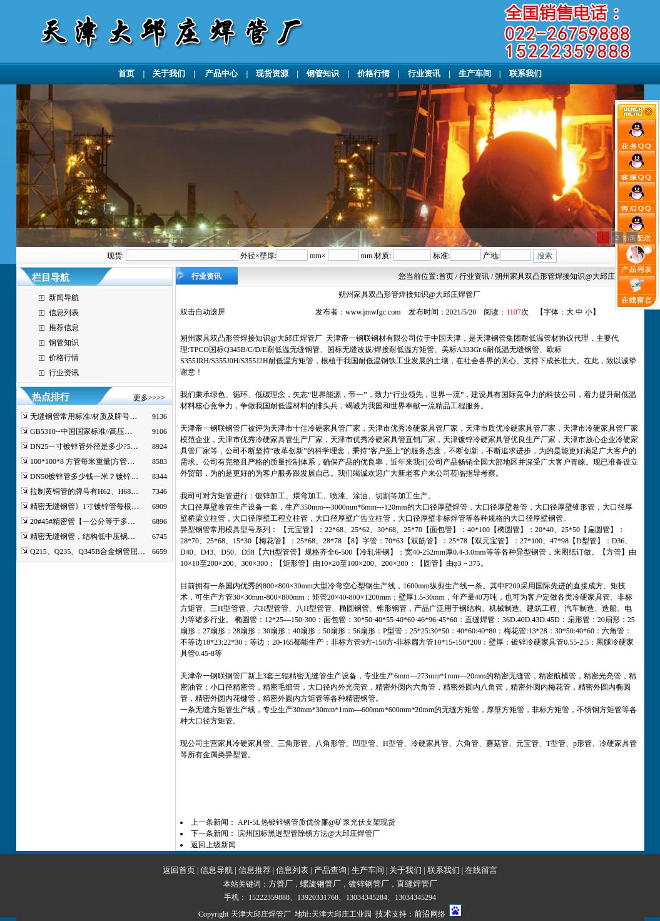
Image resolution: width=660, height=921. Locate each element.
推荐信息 (64, 327)
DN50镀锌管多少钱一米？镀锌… (84, 476)
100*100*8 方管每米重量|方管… (82, 461)
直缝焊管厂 (417, 883)
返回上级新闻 (213, 844)
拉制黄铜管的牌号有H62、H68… (84, 491)
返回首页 (179, 870)
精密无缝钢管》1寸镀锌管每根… (84, 506)
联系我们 (525, 73)
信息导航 (216, 870)
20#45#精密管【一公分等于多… (82, 521)
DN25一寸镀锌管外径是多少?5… (84, 446)
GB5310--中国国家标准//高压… (81, 431)
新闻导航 (64, 297)
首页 (126, 73)
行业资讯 (424, 73)
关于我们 (169, 73)
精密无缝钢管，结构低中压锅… (82, 536)
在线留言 (481, 870)
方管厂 (280, 883)
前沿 (422, 913)
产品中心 (220, 73)
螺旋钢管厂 (320, 883)
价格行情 (373, 73)
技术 (383, 913)
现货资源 (272, 73)
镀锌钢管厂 (368, 883)
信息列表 (64, 312)
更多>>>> (149, 397)
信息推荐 (254, 870)
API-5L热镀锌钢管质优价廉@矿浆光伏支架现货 (316, 822)
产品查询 (330, 870)
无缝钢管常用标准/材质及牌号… (83, 416)
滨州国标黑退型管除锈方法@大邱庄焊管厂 (309, 833)
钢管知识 (323, 73)
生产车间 (475, 73)
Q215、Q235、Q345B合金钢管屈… (87, 551)
